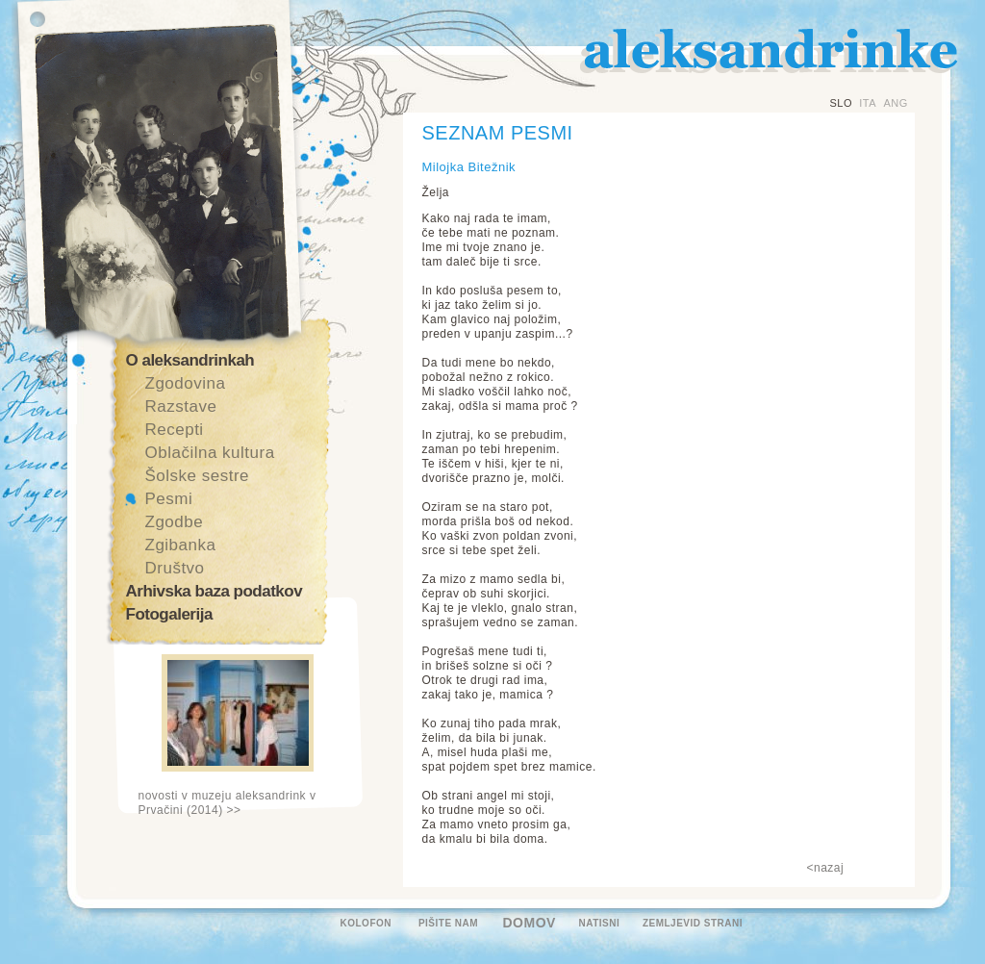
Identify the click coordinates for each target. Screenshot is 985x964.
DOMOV (529, 922)
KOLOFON (366, 923)
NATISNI (599, 923)
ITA (867, 103)
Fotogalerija (169, 614)
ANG (895, 103)
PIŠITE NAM (448, 923)
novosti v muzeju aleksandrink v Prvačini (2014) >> (227, 803)
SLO (841, 103)
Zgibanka (180, 545)
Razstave (181, 406)
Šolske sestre (197, 476)
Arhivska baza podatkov (214, 591)
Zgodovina (185, 383)
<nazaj (826, 868)
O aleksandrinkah (190, 360)
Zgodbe (174, 522)
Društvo (175, 568)
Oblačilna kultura (210, 452)
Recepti (174, 429)
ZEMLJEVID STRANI (693, 923)
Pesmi (169, 499)
